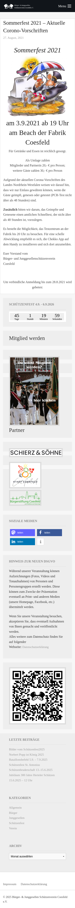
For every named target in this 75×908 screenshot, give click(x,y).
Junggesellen (16, 817)
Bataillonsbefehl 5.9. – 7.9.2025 (28, 759)
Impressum (9, 884)
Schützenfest (16, 823)
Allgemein (15, 807)
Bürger (13, 812)
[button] (22, 532)
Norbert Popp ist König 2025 (26, 754)
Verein (13, 828)
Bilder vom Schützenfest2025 (27, 749)
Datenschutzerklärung (35, 647)
